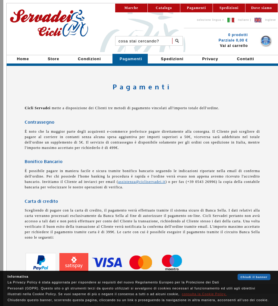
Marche (131, 8)
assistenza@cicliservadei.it (141, 182)
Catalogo (164, 8)
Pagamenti (196, 8)
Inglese (270, 19)
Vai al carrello (234, 46)
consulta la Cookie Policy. (204, 294)
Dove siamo (261, 8)
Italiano (243, 19)
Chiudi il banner (254, 277)
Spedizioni (229, 8)
